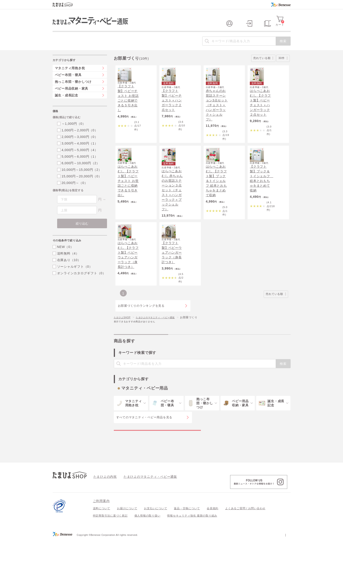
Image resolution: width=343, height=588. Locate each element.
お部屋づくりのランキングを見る (141, 345)
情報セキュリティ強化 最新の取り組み (192, 564)
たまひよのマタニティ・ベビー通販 (162, 356)
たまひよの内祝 (103, 524)
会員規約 (212, 556)
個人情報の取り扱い (147, 564)
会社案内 (285, 583)
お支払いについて (155, 556)
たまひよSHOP (124, 356)
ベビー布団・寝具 (68, 84)
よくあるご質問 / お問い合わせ (245, 556)
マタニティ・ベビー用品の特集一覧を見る (157, 474)
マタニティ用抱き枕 (70, 77)
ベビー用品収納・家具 (71, 97)
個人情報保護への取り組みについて (247, 583)
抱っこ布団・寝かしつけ (73, 91)
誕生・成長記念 (66, 104)
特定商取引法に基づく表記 (110, 564)
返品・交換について (187, 556)
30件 (282, 67)
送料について (101, 556)
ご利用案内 (101, 549)
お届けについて (127, 556)
